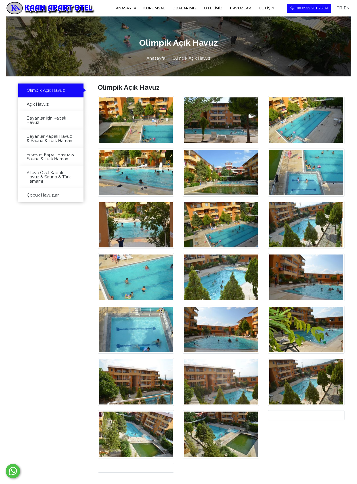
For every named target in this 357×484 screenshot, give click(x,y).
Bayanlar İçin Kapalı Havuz (46, 120)
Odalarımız (184, 8)
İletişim (266, 8)
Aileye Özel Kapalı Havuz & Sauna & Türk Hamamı (49, 177)
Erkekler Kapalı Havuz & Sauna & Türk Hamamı (50, 156)
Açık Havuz (38, 104)
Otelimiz (213, 8)
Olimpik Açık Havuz (46, 90)
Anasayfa (126, 8)
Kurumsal (154, 8)
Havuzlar (240, 8)
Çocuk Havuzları (43, 195)
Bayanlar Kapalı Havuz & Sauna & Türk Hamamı (50, 138)
